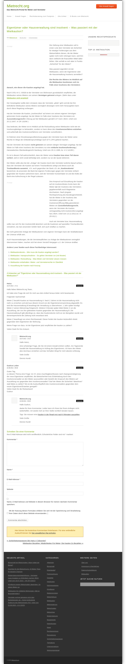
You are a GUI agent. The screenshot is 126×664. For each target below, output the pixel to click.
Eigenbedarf (51, 570)
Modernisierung (52, 616)
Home (9, 16)
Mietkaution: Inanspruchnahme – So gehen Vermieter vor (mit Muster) (38, 255)
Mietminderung (52, 604)
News (49, 627)
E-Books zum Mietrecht (79, 16)
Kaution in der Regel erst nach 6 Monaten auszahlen (58, 414)
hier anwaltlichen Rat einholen (44, 533)
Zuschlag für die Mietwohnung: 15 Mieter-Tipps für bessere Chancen (24, 570)
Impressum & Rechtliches (90, 566)
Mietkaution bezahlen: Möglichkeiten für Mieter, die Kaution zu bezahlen (53, 543)
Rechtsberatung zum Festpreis (42, 16)
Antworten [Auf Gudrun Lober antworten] (80, 367)
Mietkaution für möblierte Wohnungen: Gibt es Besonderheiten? (24, 592)
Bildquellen (85, 574)
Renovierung (51, 635)
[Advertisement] (27, 64)
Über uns (84, 562)
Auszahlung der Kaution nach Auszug (25, 266)
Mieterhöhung (52, 597)
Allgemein (50, 562)
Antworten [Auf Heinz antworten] (80, 285)
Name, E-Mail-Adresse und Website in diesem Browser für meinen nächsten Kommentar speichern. (42, 503)
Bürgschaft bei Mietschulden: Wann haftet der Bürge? (23, 564)
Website (10, 489)
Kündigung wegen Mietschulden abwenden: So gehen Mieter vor (24, 586)
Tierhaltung (51, 643)
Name (10, 470)
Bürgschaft (50, 566)
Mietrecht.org (18, 6)
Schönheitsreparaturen (55, 639)
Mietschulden (51, 608)
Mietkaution (51, 601)
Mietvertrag (51, 612)
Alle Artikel (62, 16)
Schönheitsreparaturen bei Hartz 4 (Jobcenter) (26, 541)
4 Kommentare (33, 37)
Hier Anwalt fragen (106, 6)
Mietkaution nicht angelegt (17, 98)
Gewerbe (50, 578)
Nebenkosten (51, 624)
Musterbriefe (51, 620)
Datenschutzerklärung (88, 570)
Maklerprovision (52, 593)
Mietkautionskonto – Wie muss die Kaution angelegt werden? (34, 252)
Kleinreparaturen (52, 585)
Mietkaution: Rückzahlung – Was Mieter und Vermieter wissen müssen (38, 259)
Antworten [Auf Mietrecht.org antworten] (80, 338)
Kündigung (50, 589)
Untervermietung (52, 646)
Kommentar (12, 439)
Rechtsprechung (52, 631)
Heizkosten (51, 582)
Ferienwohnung (52, 574)
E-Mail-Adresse (13, 479)
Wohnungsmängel (53, 650)
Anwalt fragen (20, 16)
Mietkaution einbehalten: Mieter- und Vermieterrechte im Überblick (36, 262)
